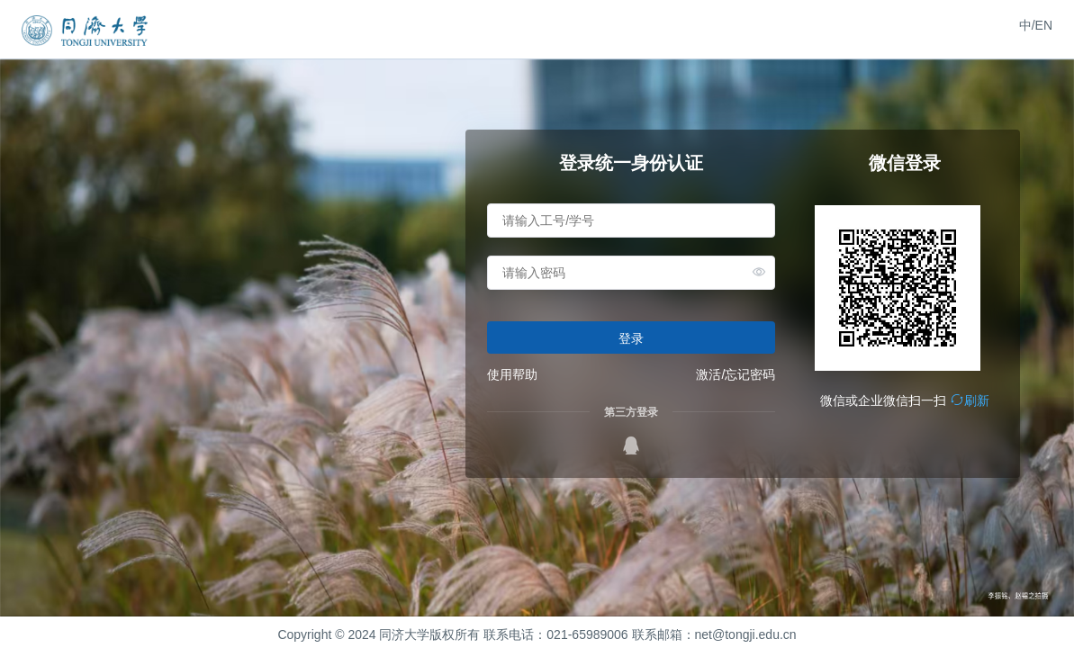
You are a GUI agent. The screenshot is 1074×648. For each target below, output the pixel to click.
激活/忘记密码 (735, 374)
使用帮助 (512, 374)
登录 (631, 338)
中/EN (1035, 25)
